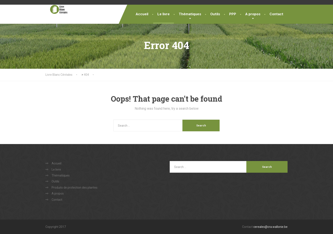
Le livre (163, 14)
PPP (232, 14)
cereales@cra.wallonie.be (270, 226)
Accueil (142, 14)
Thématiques (190, 14)
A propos (252, 14)
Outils (215, 14)
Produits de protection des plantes (74, 187)
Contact (276, 14)
